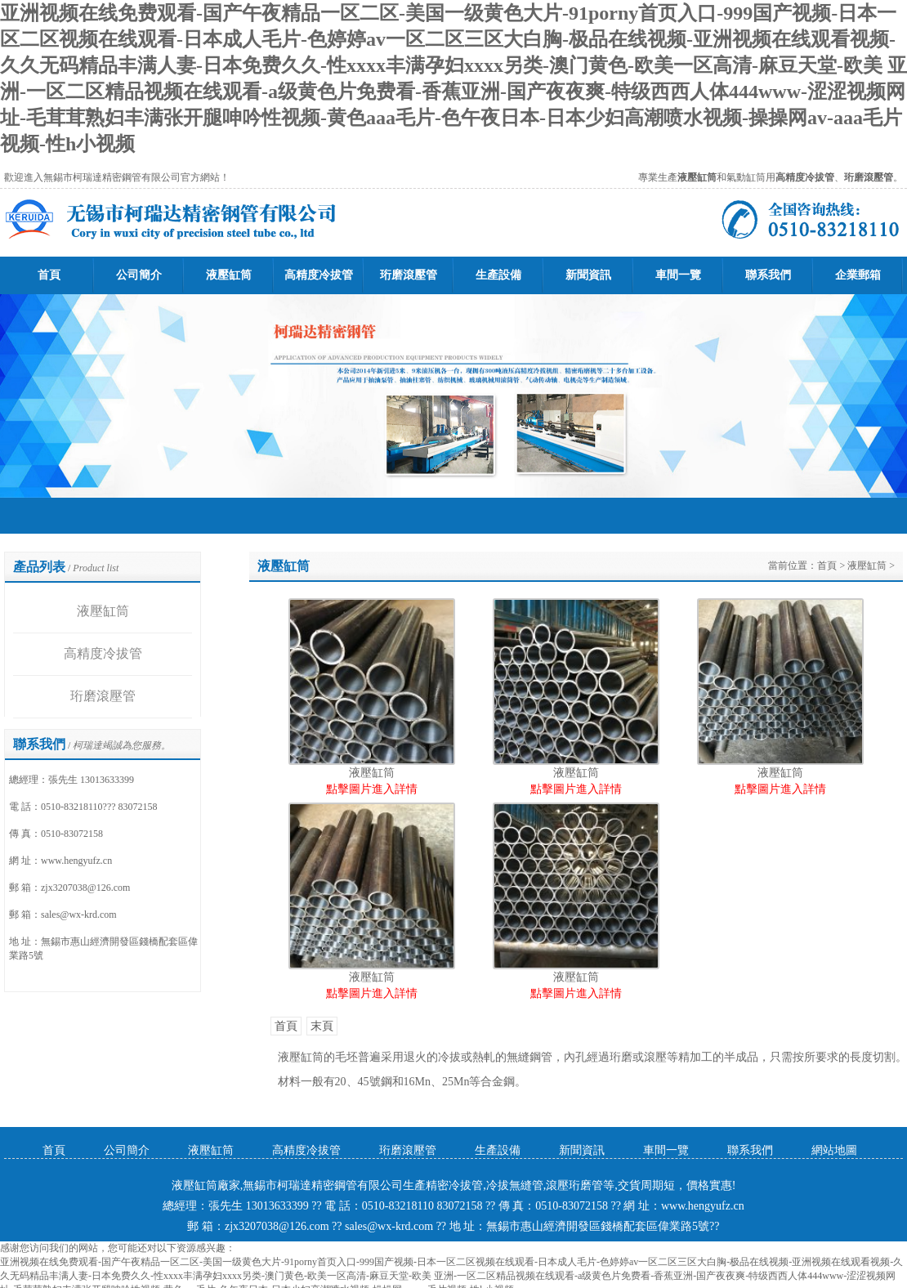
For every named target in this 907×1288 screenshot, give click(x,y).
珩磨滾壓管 (408, 275)
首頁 (49, 275)
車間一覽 (678, 275)
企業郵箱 (858, 275)
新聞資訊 (588, 275)
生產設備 (498, 275)
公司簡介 (139, 275)
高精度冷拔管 (318, 275)
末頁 (322, 1026)
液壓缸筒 (229, 275)
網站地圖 (834, 1150)
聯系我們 (768, 275)
